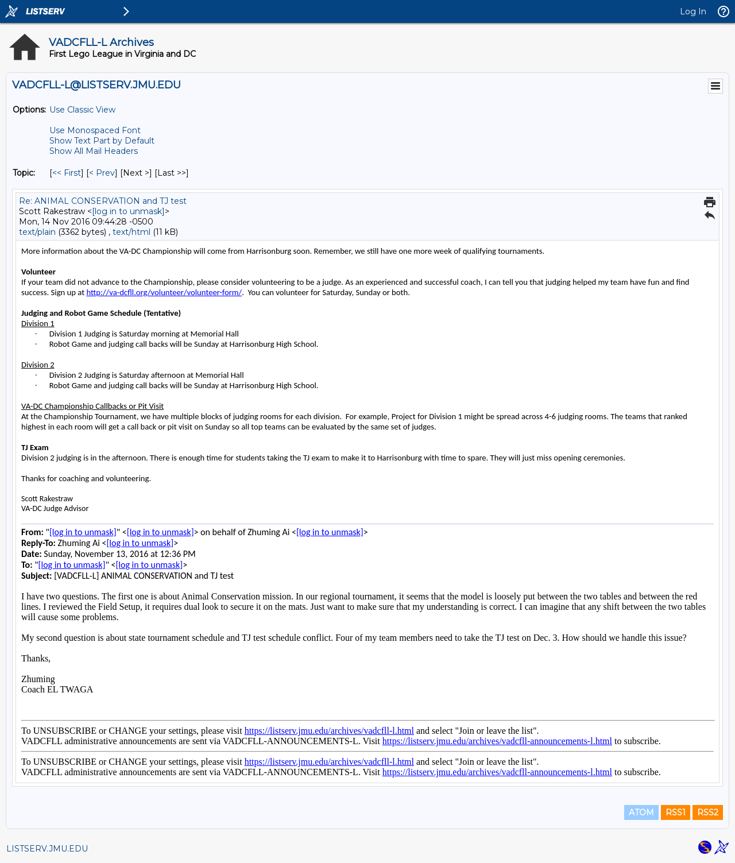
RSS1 (676, 812)
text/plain (37, 232)
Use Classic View (82, 110)
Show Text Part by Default (101, 141)
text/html (131, 232)
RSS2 (707, 812)
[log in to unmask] (128, 211)
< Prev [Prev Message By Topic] (102, 173)
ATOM (641, 812)
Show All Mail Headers (93, 151)
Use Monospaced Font (95, 130)
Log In (693, 11)
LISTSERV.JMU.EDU (47, 848)
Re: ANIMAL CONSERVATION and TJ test (103, 201)
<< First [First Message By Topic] (66, 173)
